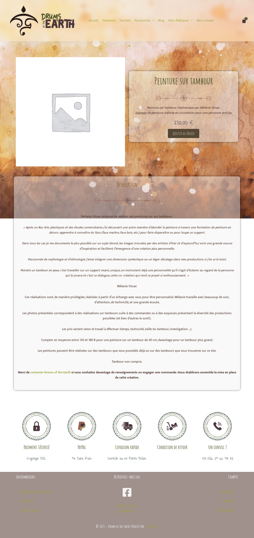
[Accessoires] (144, 20)
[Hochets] (125, 20)
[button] (183, 133)
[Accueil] (93, 20)
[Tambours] (109, 20)
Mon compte (228, 492)
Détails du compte (225, 510)
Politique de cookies (30, 510)
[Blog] (161, 20)
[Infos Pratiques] (180, 20)
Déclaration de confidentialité (36, 492)
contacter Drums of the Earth (50, 372)
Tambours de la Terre (127, 505)
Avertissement (27, 501)
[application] (152, 20)
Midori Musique (127, 511)
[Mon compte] (205, 20)
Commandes (228, 501)
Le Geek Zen (151, 526)
